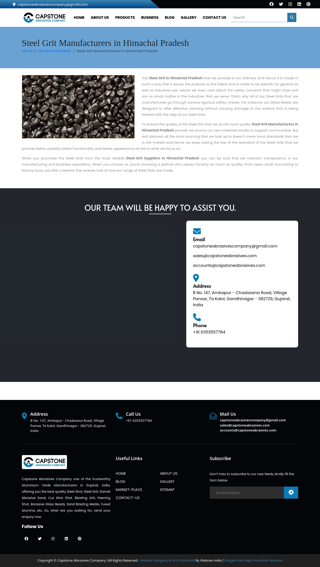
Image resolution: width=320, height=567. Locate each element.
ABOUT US (100, 17)
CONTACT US (214, 17)
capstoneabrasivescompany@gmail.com (50, 4)
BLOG (170, 17)
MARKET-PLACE (129, 489)
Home (27, 51)
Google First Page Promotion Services (253, 560)
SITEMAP (167, 489)
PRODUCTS (125, 17)
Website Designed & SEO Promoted (167, 560)
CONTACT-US (128, 497)
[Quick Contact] (100, 294)
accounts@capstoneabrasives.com (229, 265)
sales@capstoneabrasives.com (225, 256)
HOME (79, 17)
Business (150, 17)
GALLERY (188, 17)
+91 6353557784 (209, 332)
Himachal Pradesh (54, 51)
